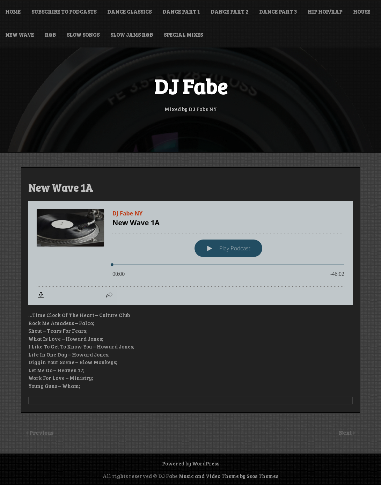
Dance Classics (129, 11)
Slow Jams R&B (131, 34)
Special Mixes (183, 34)
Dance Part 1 (181, 11)
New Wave (19, 34)
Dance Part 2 (229, 11)
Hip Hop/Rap (325, 11)
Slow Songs (83, 34)
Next (346, 432)
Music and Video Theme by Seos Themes (228, 475)
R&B (50, 34)
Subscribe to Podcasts (63, 11)
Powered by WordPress (190, 463)
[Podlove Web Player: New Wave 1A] (190, 253)
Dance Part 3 (278, 11)
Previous (41, 432)
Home (13, 11)
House (361, 11)
